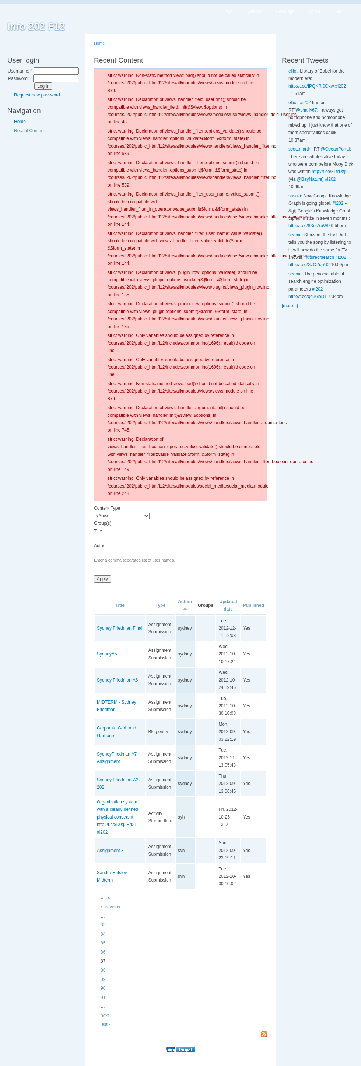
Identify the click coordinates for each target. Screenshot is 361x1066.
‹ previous (110, 907)
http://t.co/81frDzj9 (329, 171)
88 (103, 970)
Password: (20, 78)
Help (340, 11)
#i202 (340, 86)
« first (106, 897)
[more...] (290, 305)
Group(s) (102, 523)
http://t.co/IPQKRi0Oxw (311, 86)
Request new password (37, 95)
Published (253, 605)
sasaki (294, 195)
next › (106, 1015)
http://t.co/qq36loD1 (307, 296)
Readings (285, 11)
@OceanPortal (335, 149)
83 (103, 925)
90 (103, 988)
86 (103, 952)
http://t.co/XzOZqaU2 (309, 264)
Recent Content (29, 130)
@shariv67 (306, 110)
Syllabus (254, 11)
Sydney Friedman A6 (117, 680)
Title (98, 531)
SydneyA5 (107, 654)
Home (20, 121)
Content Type (107, 508)
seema (295, 235)
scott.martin (299, 149)
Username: (20, 71)
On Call (315, 11)
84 (103, 934)
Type (160, 605)
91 (103, 997)
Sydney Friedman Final (119, 628)
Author (100, 545)
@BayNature (309, 179)
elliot (293, 71)
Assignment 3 (110, 850)
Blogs (226, 11)
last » (106, 1024)
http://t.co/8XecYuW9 (309, 225)
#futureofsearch (319, 257)
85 (103, 943)
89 (103, 979)
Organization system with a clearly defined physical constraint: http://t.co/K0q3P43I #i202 (117, 817)
